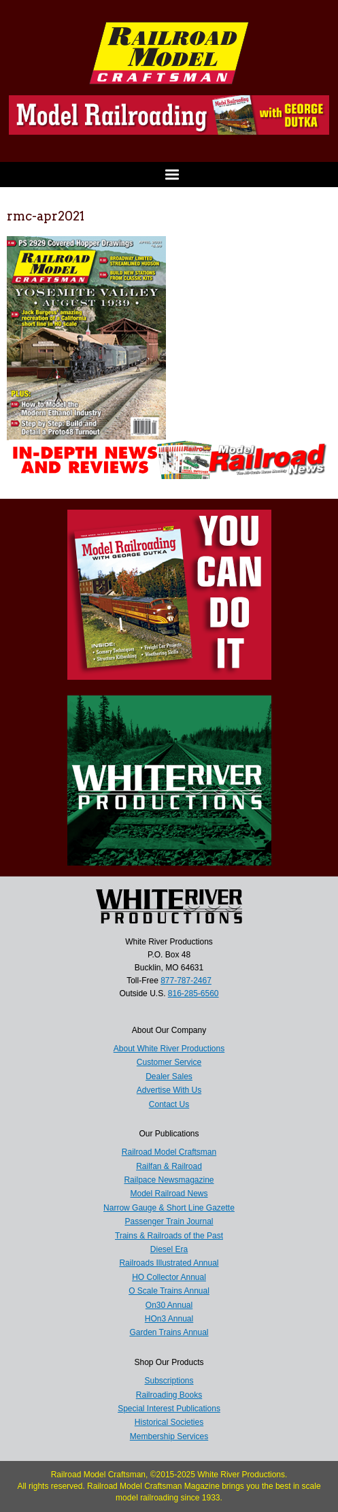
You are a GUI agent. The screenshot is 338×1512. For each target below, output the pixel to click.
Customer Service (169, 1062)
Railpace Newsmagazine (169, 1180)
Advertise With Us (169, 1090)
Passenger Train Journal (168, 1221)
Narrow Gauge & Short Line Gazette (169, 1208)
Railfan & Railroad (169, 1166)
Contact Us (169, 1104)
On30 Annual (169, 1305)
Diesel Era (169, 1249)
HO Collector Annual (169, 1277)
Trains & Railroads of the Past (169, 1235)
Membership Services (169, 1436)
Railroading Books (169, 1395)
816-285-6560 (193, 993)
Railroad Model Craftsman (169, 1152)
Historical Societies (169, 1422)
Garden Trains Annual (168, 1332)
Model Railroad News (168, 1193)
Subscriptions (168, 1380)
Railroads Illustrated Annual (168, 1263)
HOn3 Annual (169, 1319)
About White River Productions (169, 1048)
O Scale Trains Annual (169, 1291)
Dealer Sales (169, 1076)
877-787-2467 (186, 980)
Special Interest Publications (169, 1408)
